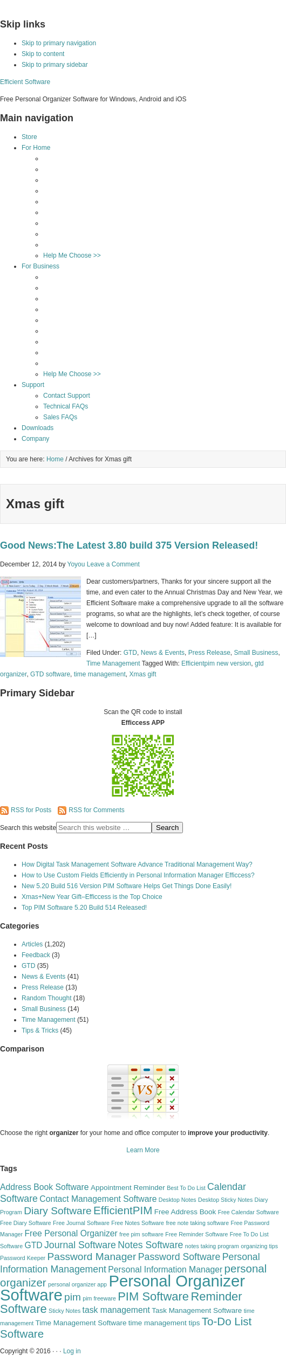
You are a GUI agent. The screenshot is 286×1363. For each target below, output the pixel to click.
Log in (72, 1351)
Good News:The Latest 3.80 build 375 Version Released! (129, 545)
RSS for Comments (91, 810)
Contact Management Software (97, 1198)
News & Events (163, 652)
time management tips (164, 1323)
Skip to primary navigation (59, 43)
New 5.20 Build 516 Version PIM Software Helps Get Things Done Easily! (126, 886)
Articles (32, 944)
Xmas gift (142, 674)
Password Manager (91, 1256)
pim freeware (99, 1298)
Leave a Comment (113, 564)
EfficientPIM (122, 1210)
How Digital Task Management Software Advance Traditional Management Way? (137, 864)
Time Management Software (81, 1323)
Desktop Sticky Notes (225, 1199)
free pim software (141, 1234)
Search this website (28, 828)
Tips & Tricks (40, 1030)
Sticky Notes (64, 1310)
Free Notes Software (137, 1223)
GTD (130, 652)
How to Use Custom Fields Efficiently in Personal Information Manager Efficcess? (138, 875)
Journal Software (80, 1245)
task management (116, 1309)
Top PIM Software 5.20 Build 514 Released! (84, 907)
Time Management (113, 663)
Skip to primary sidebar (55, 64)
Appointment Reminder (128, 1188)
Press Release (209, 652)
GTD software (50, 674)
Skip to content (43, 54)
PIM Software (153, 1296)
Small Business (256, 652)
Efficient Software (25, 82)
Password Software (179, 1256)
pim (72, 1297)
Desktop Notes (177, 1199)
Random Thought (47, 998)
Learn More (142, 1150)
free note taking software (197, 1223)
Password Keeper (22, 1258)
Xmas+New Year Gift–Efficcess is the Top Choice (92, 897)
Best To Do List (186, 1188)
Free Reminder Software (196, 1234)
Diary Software (58, 1210)
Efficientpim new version (216, 663)
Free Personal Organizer (70, 1233)
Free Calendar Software (248, 1212)
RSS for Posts (25, 810)
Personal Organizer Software (122, 1288)
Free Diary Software (25, 1223)
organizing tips (259, 1246)
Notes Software (150, 1245)
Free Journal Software (81, 1223)
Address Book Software (44, 1187)
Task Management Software (197, 1310)
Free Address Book (185, 1212)
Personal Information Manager (165, 1269)
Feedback (36, 955)
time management (100, 674)
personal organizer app (77, 1284)
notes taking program (212, 1246)
